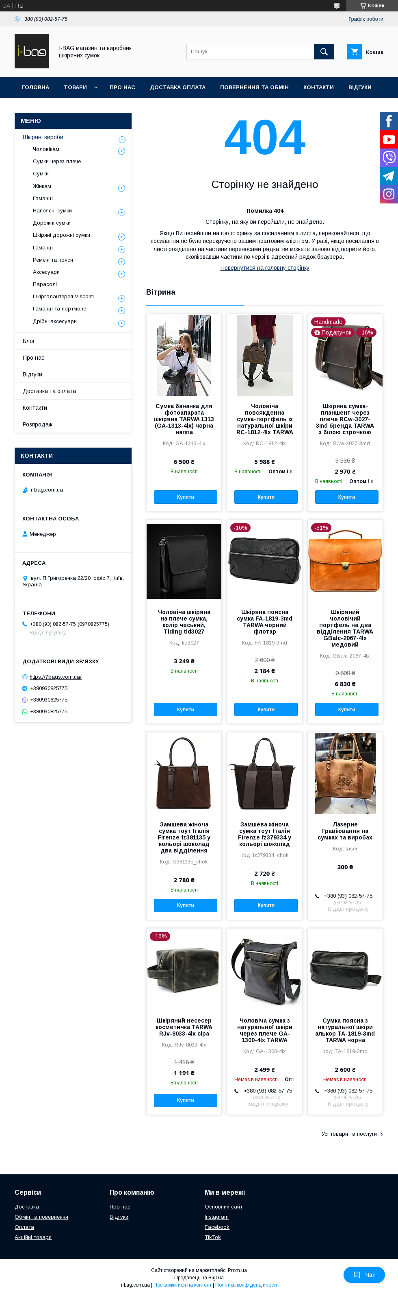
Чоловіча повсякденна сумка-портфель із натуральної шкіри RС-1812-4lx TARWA (264, 419)
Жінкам (42, 186)
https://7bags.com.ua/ (56, 677)
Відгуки (360, 87)
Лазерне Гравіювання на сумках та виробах (345, 831)
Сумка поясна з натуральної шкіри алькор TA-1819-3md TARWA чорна (345, 1030)
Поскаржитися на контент (183, 1285)
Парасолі (45, 284)
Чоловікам (46, 149)
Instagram (217, 1217)
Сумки (41, 173)
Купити (185, 497)
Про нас (122, 87)
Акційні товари (33, 1237)
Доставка (27, 1207)
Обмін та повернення (41, 1217)
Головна (35, 87)
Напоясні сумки (52, 211)
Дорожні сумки (52, 223)
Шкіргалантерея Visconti (63, 296)
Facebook (217, 1227)
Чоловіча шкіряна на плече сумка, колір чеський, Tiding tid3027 (184, 622)
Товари (75, 87)
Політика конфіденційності (246, 1285)
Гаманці (43, 198)
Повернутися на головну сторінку (265, 267)
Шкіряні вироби (43, 137)
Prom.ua (237, 1270)
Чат (364, 1275)
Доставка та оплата (49, 391)
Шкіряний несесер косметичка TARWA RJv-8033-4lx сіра (184, 1027)
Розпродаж (37, 424)
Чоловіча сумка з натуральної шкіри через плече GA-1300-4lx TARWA (264, 1030)
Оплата (24, 1227)
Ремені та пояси (53, 260)
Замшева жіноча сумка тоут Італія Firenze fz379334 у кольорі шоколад (264, 834)
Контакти (318, 87)
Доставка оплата (177, 87)
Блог (29, 341)
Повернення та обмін (254, 87)
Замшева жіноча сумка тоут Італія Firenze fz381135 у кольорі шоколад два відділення (184, 837)
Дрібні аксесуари (55, 321)
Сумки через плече (57, 161)
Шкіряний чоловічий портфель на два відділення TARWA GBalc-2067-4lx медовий (345, 628)
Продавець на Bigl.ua (199, 1278)
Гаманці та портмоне (59, 309)
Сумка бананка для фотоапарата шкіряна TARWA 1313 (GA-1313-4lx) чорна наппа (184, 419)
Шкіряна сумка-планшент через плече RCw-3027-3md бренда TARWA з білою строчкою (345, 419)
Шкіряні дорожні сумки (61, 235)
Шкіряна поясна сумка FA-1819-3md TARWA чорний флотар (264, 622)
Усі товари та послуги (349, 1134)
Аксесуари (46, 272)
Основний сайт (223, 1207)
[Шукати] (324, 51)
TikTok (213, 1237)
